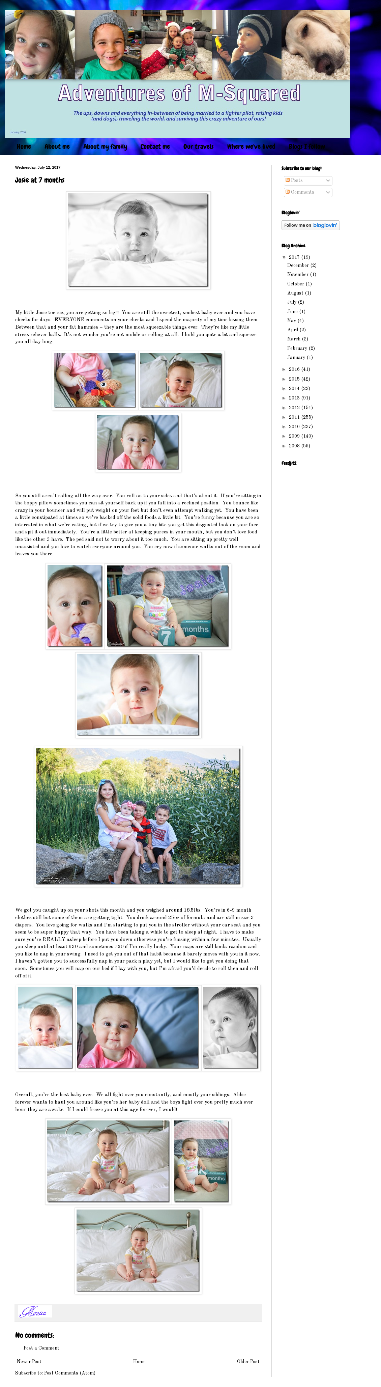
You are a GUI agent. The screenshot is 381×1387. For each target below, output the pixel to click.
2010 (295, 426)
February (298, 348)
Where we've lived (251, 146)
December (298, 265)
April (293, 330)
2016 (295, 369)
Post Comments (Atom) (69, 1373)
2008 (295, 446)
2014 (295, 388)
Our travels (198, 146)
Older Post (248, 1361)
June (293, 311)
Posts (294, 180)
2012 (295, 408)
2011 (295, 417)
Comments (300, 192)
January (296, 357)
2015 (295, 379)
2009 (295, 436)
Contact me (155, 146)
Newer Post (29, 1361)
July (292, 302)
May (292, 320)
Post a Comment (41, 1348)
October (296, 284)
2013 (295, 398)
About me (57, 146)
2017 (295, 257)
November (298, 274)
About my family (105, 146)
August (296, 293)
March (294, 339)
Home (24, 146)
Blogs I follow (307, 146)
